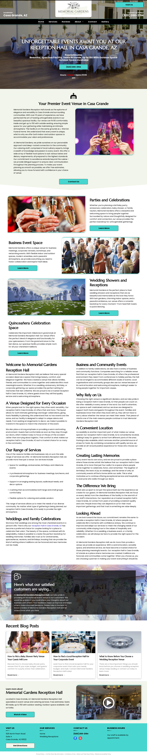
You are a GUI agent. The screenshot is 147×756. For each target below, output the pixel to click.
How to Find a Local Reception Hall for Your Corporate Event (71, 658)
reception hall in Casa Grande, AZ (47, 525)
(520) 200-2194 (133, 15)
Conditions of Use (70, 754)
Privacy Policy (40, 754)
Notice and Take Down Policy (85, 754)
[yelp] (80, 738)
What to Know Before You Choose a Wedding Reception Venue (116, 658)
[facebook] (75, 738)
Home (42, 733)
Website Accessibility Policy (103, 754)
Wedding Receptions (49, 736)
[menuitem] (41, 22)
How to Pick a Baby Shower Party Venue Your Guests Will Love (26, 658)
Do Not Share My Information (55, 754)
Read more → (13, 675)
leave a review (20, 608)
